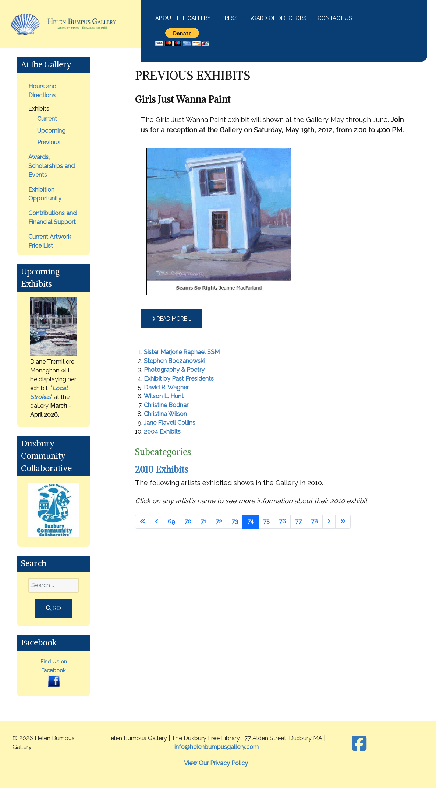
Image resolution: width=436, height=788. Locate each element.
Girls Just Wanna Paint (182, 99)
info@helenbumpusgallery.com (216, 746)
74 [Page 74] (250, 521)
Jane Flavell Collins (169, 422)
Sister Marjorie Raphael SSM (182, 352)
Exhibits (38, 108)
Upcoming (51, 130)
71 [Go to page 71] (203, 521)
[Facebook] (359, 744)
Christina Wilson (165, 413)
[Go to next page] (329, 522)
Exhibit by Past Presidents (179, 378)
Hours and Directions (42, 91)
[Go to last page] (343, 522)
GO (53, 608)
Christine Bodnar (166, 405)
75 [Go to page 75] (266, 521)
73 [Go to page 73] (234, 521)
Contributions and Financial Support (52, 217)
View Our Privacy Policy (216, 763)
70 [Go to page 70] (187, 521)
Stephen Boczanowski (174, 360)
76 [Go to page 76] (282, 521)
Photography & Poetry (174, 369)
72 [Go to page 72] (219, 521)
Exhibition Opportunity (44, 194)
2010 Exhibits (161, 469)
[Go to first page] (142, 522)
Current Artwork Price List (49, 241)
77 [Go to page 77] (298, 521)
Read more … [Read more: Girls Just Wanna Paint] (171, 318)
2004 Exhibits (162, 431)
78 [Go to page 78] (314, 521)
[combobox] (53, 585)
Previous (48, 142)
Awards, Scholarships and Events (51, 166)
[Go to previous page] (156, 522)
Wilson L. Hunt (164, 396)
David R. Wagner (166, 387)
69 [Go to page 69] (171, 521)
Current (47, 118)
